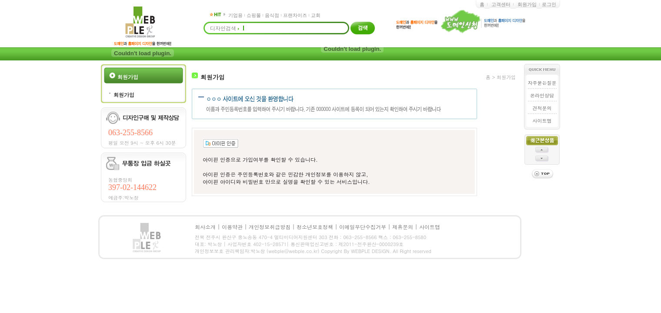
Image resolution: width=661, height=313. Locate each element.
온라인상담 (542, 95)
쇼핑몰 (254, 15)
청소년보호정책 (315, 226)
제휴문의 (402, 226)
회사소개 (205, 226)
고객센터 (501, 4)
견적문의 (542, 108)
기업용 (235, 15)
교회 (315, 15)
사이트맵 (542, 120)
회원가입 (527, 4)
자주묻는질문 (542, 83)
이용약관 (232, 226)
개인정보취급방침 (269, 226)
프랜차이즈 (295, 15)
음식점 (272, 15)
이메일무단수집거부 (362, 226)
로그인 (549, 4)
